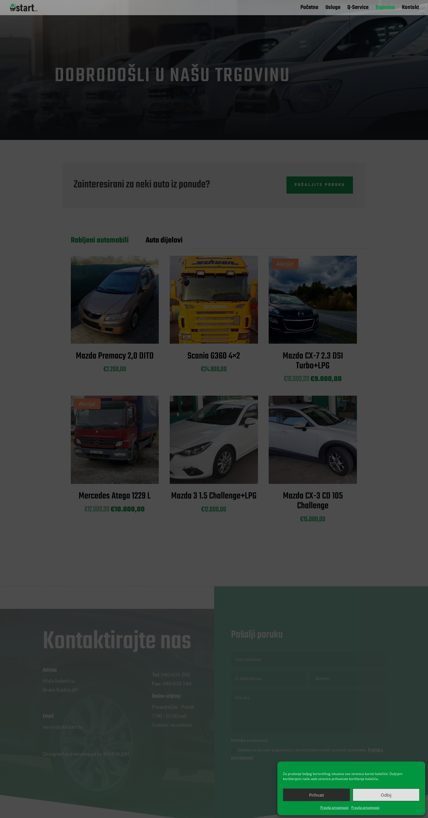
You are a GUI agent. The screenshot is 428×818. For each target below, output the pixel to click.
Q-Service (357, 9)
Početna (309, 9)
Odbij (386, 795)
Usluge (332, 9)
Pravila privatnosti (334, 807)
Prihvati (316, 795)
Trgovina (385, 9)
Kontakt (410, 9)
